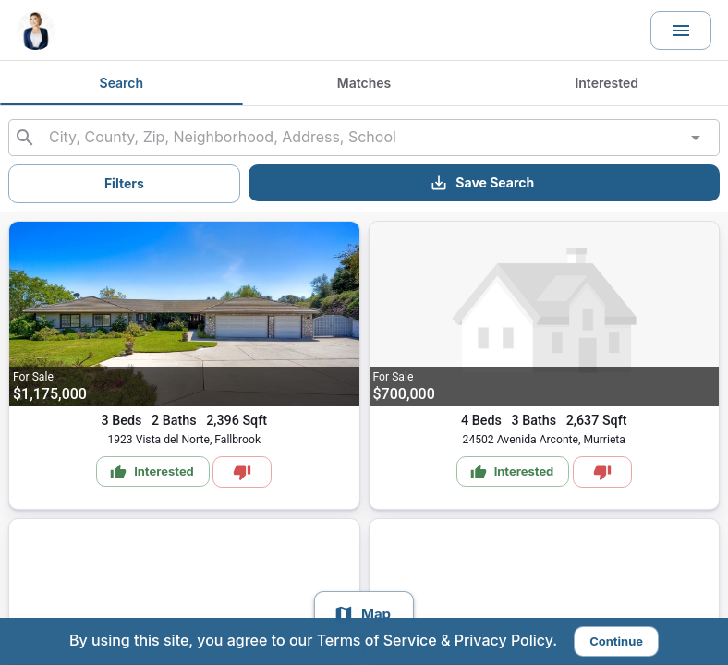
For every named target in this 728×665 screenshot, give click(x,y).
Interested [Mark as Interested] (152, 472)
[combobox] (364, 137)
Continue (616, 641)
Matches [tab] (364, 83)
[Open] (696, 138)
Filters (124, 183)
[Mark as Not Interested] (242, 472)
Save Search (482, 183)
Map (362, 614)
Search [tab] (121, 83)
